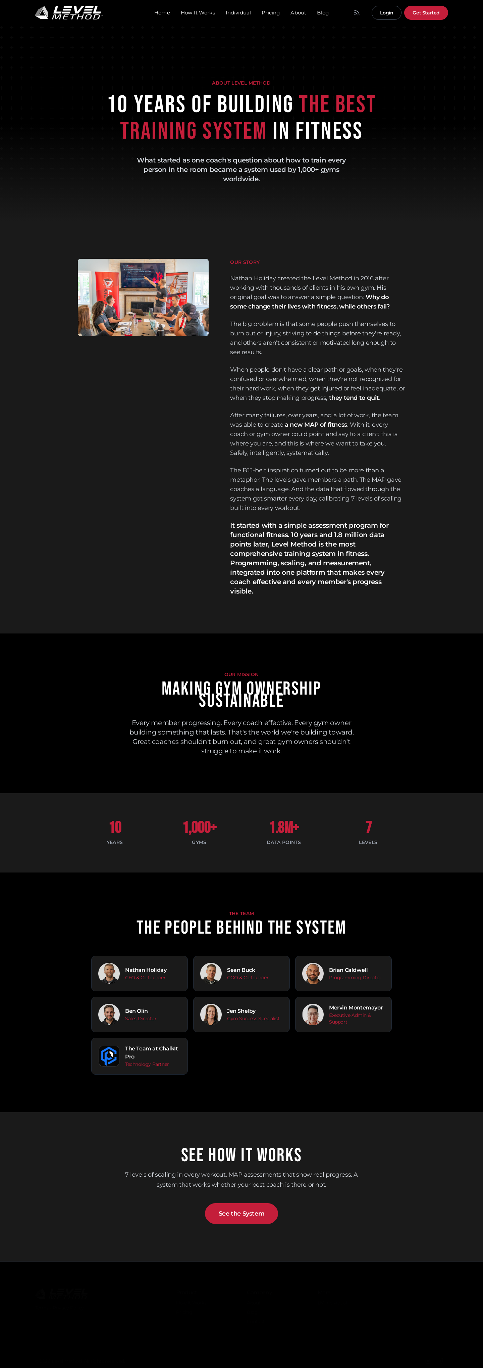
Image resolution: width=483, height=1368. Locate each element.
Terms (42, 1304)
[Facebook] (441, 1357)
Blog (323, 12)
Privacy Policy (68, 1304)
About (298, 12)
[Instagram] (428, 1357)
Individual (238, 12)
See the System (241, 1213)
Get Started (426, 13)
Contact (256, 1318)
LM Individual (332, 1299)
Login (386, 13)
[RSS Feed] (357, 12)
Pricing (271, 12)
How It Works (198, 12)
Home (162, 12)
